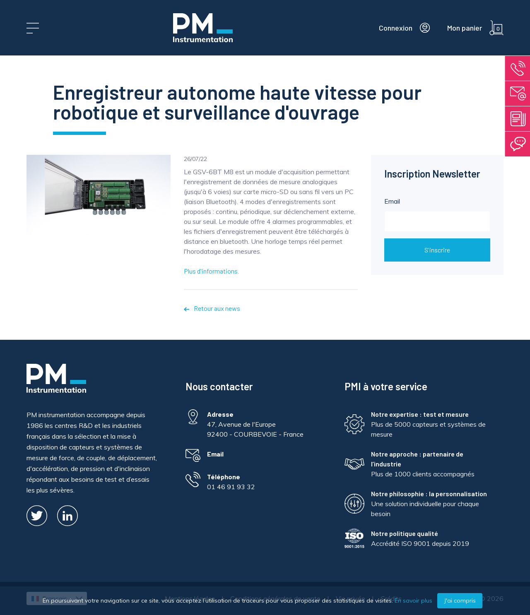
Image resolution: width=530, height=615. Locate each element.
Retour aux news (212, 308)
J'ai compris (460, 600)
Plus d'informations (211, 271)
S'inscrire (437, 250)
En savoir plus (413, 600)
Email (437, 214)
